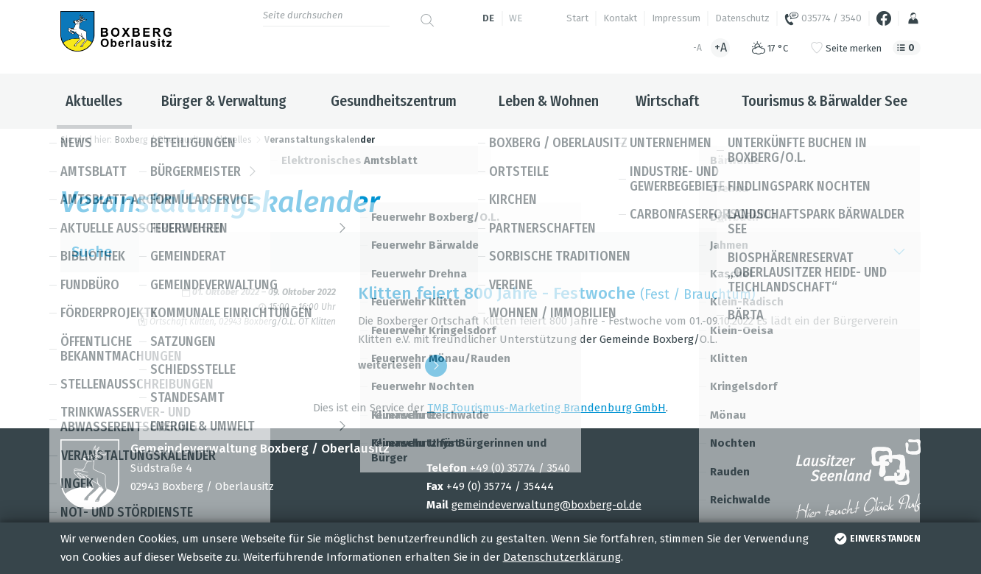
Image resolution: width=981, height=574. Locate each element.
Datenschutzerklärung (562, 557)
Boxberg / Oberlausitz (159, 140)
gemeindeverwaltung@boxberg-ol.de (546, 504)
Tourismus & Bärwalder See (824, 101)
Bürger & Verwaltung (223, 101)
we (515, 18)
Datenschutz (742, 18)
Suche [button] (490, 252)
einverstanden (876, 539)
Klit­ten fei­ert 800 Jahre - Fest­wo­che (497, 293)
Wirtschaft (667, 101)
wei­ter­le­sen (402, 366)
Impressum (676, 18)
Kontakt (620, 18)
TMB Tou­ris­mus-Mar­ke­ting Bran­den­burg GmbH (546, 407)
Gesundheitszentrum (394, 101)
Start (577, 18)
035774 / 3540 (823, 18)
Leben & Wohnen (549, 101)
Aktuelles (94, 101)
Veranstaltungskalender (319, 140)
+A (720, 47)
